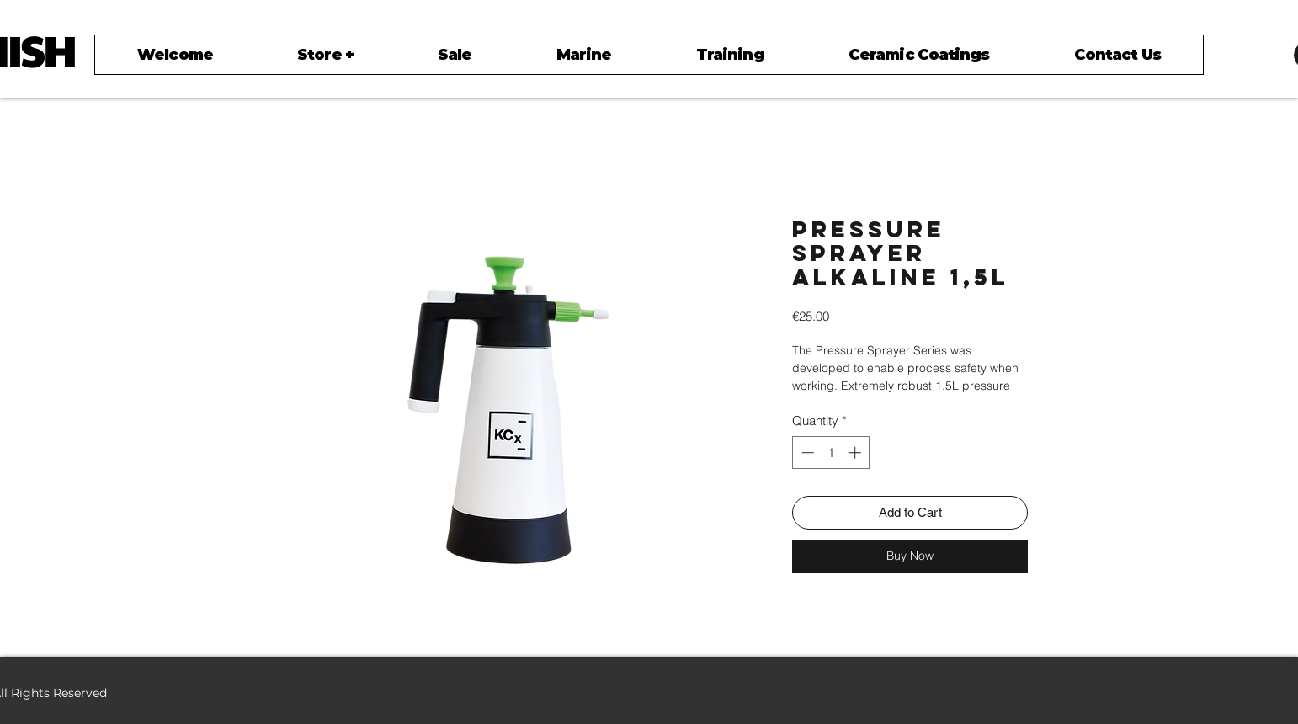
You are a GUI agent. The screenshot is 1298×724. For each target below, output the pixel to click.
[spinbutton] (831, 452)
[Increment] (856, 452)
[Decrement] (806, 452)
